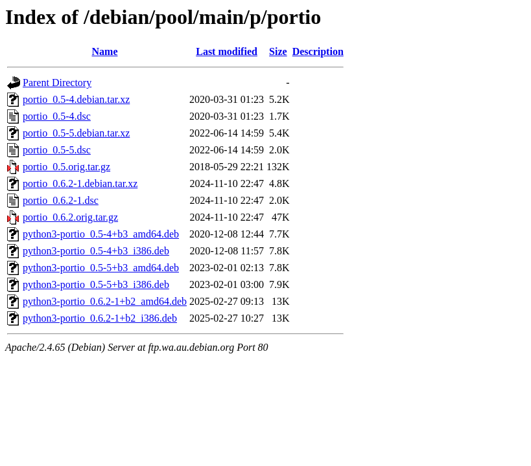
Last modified (226, 51)
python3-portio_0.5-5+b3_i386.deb (96, 284)
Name (105, 51)
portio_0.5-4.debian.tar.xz (76, 99)
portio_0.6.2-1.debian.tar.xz (80, 183)
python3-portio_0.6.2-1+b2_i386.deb (100, 318)
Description (318, 51)
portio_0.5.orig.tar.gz (66, 166)
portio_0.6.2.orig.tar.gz (70, 217)
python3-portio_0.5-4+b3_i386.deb (96, 250)
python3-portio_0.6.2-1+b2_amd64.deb (105, 301)
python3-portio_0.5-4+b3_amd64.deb (101, 233)
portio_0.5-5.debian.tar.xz (76, 133)
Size (278, 51)
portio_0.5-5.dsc (57, 149)
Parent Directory (57, 82)
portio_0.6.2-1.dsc (61, 200)
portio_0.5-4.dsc (57, 116)
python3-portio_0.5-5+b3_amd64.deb (101, 267)
